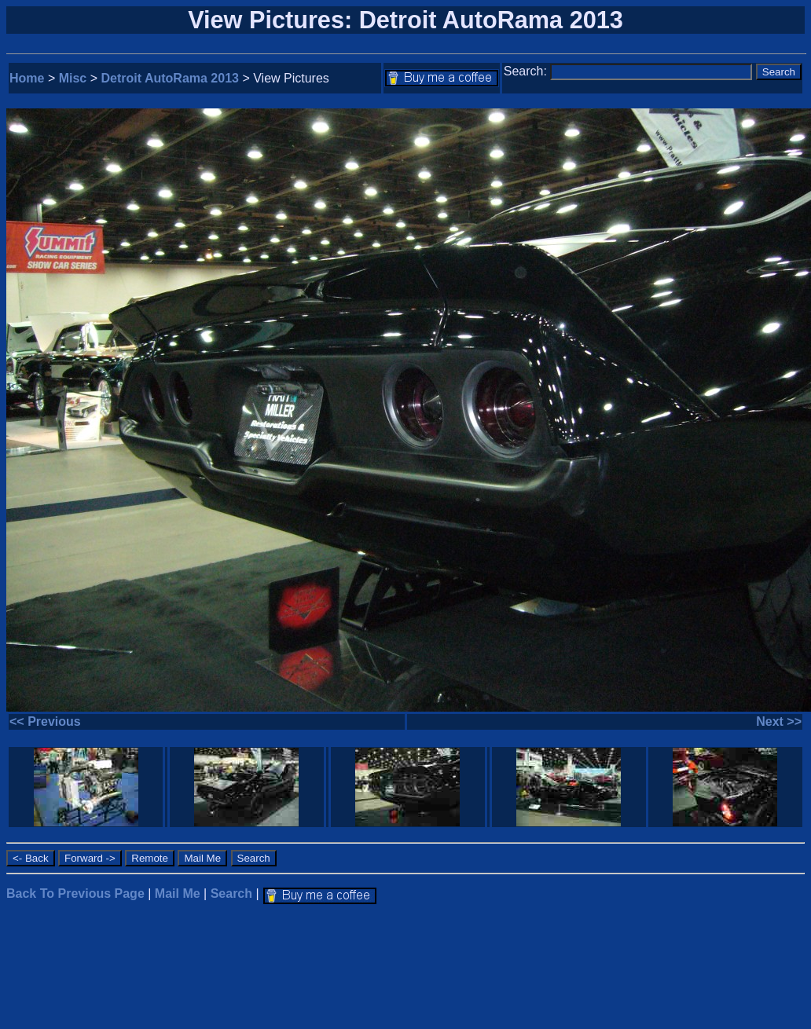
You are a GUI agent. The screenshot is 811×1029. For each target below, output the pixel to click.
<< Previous (45, 721)
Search (231, 893)
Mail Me (177, 893)
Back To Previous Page (75, 893)
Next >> (779, 721)
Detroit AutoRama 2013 (170, 78)
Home (26, 78)
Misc (73, 78)
